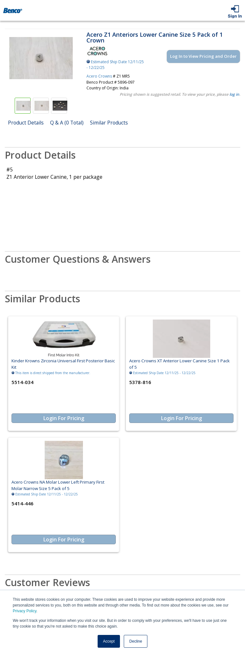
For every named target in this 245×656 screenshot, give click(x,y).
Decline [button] (135, 641)
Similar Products (109, 122)
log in (234, 94)
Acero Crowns (99, 76)
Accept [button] (109, 641)
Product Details (26, 122)
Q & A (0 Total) (67, 122)
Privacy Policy (24, 611)
